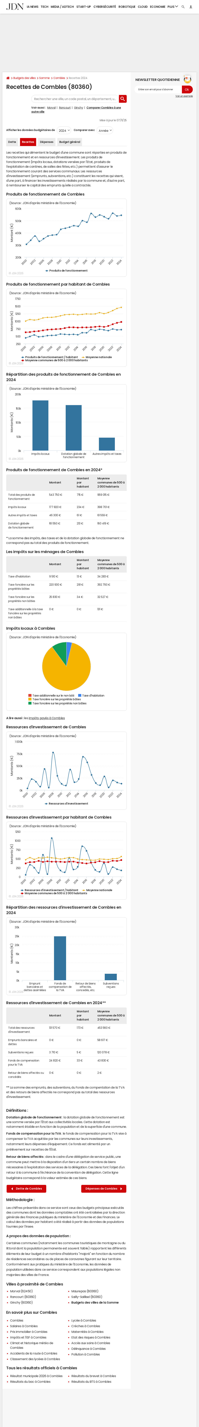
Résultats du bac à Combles (30, 1381)
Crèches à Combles (85, 1326)
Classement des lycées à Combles (35, 1359)
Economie (157, 6)
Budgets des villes (24, 78)
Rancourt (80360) (23, 1296)
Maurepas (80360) (84, 1291)
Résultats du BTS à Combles (91, 1381)
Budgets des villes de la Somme (95, 1302)
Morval (51, 107)
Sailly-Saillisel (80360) (86, 1296)
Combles (59, 78)
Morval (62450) (21, 1291)
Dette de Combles (26, 1188)
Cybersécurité (104, 6)
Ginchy (78, 107)
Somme (44, 78)
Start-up (83, 6)
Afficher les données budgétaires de (30, 130)
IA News (32, 6)
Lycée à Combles (83, 1320)
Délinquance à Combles (88, 1348)
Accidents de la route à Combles (33, 1353)
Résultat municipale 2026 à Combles (36, 1375)
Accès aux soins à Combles (90, 1343)
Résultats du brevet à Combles (93, 1375)
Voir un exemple (184, 96)
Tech (44, 6)
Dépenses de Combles (104, 1188)
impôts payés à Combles (47, 718)
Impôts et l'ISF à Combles (28, 1337)
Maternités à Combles (87, 1331)
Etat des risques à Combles (90, 1337)
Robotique (127, 6)
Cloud (143, 6)
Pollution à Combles (85, 1354)
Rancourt (65, 107)
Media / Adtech (62, 6)
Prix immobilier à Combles (28, 1331)
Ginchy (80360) (21, 1302)
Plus (173, 6)
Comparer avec (84, 130)
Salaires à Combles (24, 1326)
